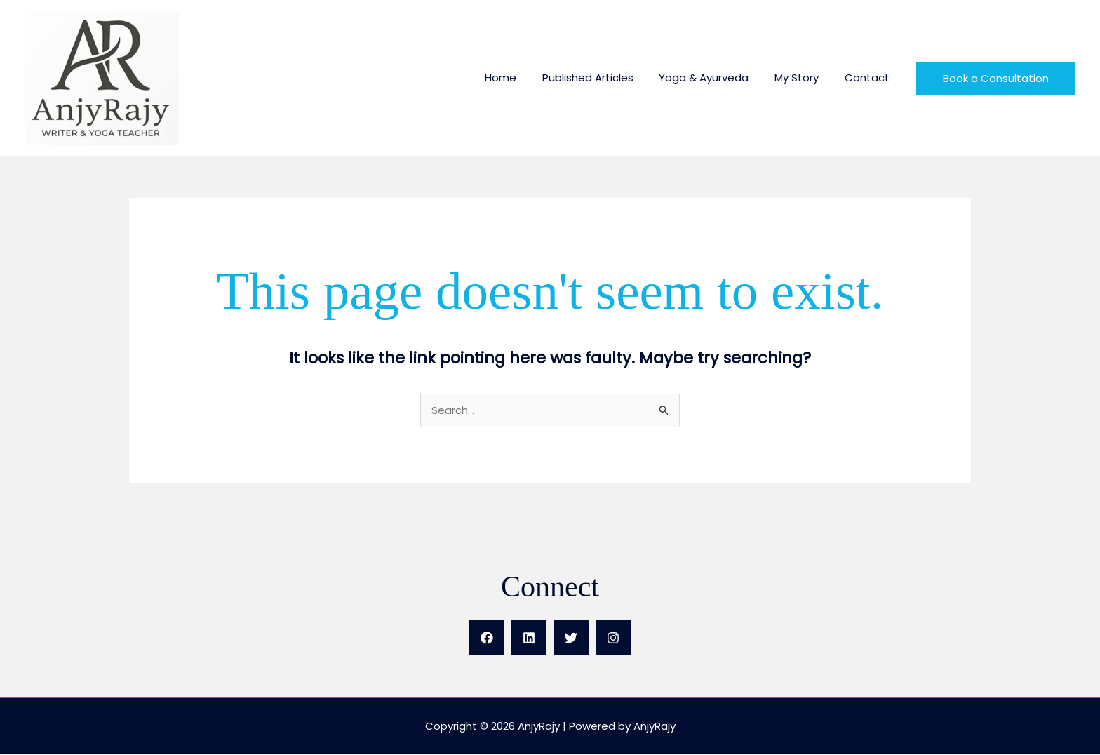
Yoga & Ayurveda (715, 77)
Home (521, 77)
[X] (571, 638)
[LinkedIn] (528, 638)
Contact (869, 77)
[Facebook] (486, 638)
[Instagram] (613, 638)
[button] (995, 78)
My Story (804, 77)
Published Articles (604, 77)
